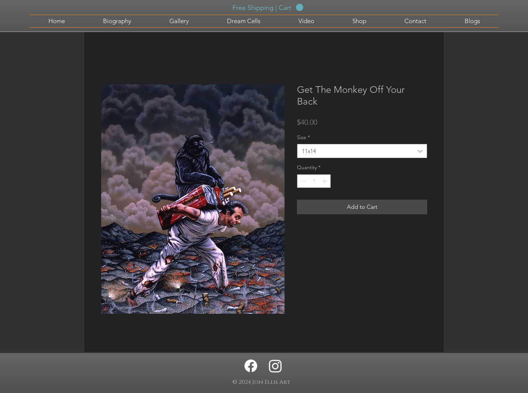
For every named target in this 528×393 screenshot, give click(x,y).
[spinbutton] (313, 181)
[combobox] (362, 151)
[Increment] (325, 181)
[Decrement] (302, 181)
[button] (267, 7)
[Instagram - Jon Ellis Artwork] (275, 365)
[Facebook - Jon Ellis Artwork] (250, 365)
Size (303, 137)
